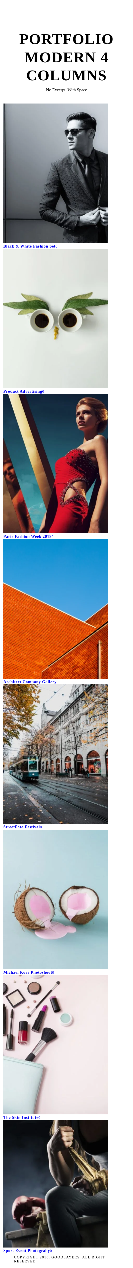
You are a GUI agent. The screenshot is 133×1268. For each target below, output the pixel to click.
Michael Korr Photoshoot (27, 972)
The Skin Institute (20, 1117)
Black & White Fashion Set (29, 246)
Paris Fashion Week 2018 (27, 536)
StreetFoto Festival (21, 827)
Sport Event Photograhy (26, 1250)
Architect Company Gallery (30, 682)
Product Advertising (22, 391)
